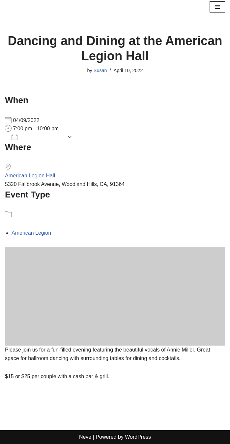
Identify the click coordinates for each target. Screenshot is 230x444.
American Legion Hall (30, 175)
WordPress (138, 437)
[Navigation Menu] (217, 7)
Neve (85, 437)
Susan (100, 70)
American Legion (31, 233)
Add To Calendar (38, 137)
